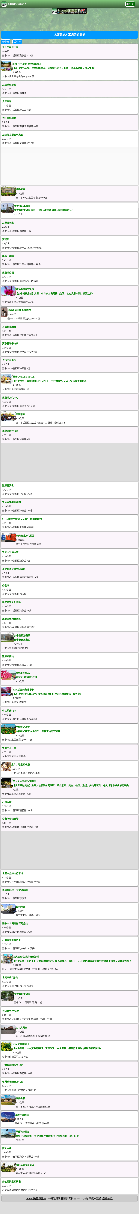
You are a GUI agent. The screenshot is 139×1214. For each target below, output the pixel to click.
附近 (131, 4)
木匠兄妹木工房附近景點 (69, 34)
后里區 (17, 41)
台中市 (5, 41)
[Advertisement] (69, 22)
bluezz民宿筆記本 (13, 4)
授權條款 (107, 1198)
